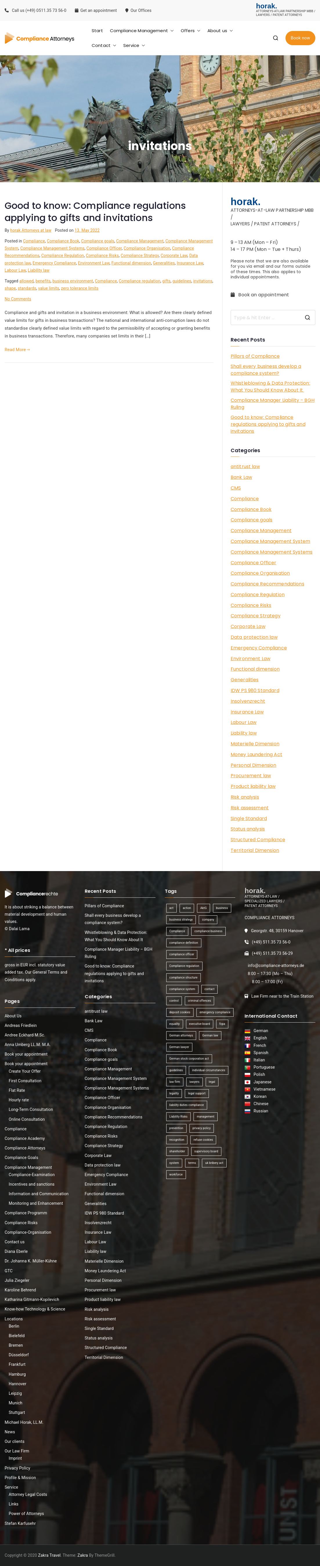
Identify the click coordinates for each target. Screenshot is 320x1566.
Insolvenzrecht (248, 701)
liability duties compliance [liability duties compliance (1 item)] (186, 1105)
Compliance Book (63, 241)
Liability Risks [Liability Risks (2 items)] (178, 1116)
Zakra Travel (49, 1555)
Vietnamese (264, 1089)
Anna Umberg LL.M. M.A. (27, 1044)
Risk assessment (250, 807)
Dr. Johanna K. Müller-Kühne (31, 1261)
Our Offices (139, 10)
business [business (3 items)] (222, 908)
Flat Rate (17, 1090)
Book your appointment (26, 1054)
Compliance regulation (139, 281)
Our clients (14, 1441)
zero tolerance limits (79, 288)
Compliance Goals (21, 1157)
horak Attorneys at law (30, 230)
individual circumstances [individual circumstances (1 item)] (208, 1070)
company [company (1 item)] (208, 919)
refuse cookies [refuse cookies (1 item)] (203, 1139)
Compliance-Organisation (28, 1232)
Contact (104, 45)
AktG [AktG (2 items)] (203, 908)
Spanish (260, 1052)
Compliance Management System (270, 541)
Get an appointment (96, 10)
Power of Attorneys (26, 1513)
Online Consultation (27, 1119)
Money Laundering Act (256, 754)
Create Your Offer (25, 1071)
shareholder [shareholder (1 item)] (177, 1151)
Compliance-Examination (32, 1174)
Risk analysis (245, 797)
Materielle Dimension (255, 743)
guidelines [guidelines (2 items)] (176, 1070)
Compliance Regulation (62, 255)
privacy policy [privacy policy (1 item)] (202, 1128)
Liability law (39, 270)
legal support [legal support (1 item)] (196, 1093)
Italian (258, 1060)
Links (14, 1504)
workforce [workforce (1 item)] (176, 1174)
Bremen (16, 1345)
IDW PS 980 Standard (255, 690)
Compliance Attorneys (25, 1148)
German (260, 1030)
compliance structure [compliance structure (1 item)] (183, 977)
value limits (48, 288)
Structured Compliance (258, 839)
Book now (300, 38)
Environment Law (94, 263)
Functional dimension (131, 263)
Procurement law (251, 775)
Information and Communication (38, 1193)
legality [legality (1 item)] (174, 1093)
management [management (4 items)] (205, 1116)
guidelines (181, 281)
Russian (259, 1111)
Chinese (260, 1103)
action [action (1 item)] (187, 908)
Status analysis (248, 829)
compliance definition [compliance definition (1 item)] (183, 942)
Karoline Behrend (20, 1290)
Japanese (262, 1082)
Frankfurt (17, 1364)
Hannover (17, 1383)
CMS (236, 488)
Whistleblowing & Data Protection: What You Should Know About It (270, 386)
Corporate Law (174, 255)
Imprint (15, 1458)
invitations (202, 281)
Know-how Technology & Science (35, 1309)
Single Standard (249, 818)
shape (10, 288)
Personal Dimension (253, 765)
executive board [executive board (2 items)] (199, 1023)
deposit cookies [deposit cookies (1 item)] (179, 1012)
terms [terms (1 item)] (192, 1163)
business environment (73, 281)
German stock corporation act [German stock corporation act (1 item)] (189, 1058)
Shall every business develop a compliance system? (266, 370)
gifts (166, 281)
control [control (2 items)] (174, 1000)
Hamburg (17, 1374)
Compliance (34, 241)
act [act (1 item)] (171, 908)
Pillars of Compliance (255, 356)
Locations (14, 1319)
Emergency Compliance (54, 263)
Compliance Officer (104, 248)
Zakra (82, 1555)
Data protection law (254, 637)
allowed (26, 281)
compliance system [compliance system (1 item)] (182, 989)
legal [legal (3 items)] (212, 1081)
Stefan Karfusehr (20, 1523)
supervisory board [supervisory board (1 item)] (206, 1151)
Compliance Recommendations (267, 584)
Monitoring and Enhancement (36, 1203)
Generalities (164, 263)
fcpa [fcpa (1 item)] (222, 1023)
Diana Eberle (16, 1251)
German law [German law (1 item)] (210, 1035)
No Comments (18, 299)
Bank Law (241, 477)
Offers (190, 30)
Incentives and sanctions (32, 1184)
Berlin (14, 1326)
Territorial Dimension (255, 850)
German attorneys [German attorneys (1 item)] (181, 1035)
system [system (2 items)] (174, 1163)
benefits (43, 281)
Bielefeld (17, 1335)
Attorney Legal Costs (28, 1494)
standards (27, 288)
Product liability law (253, 786)
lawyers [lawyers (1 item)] (194, 1081)
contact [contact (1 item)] (210, 989)
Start (97, 31)
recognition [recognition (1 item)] (177, 1139)
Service (134, 45)
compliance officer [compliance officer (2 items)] (181, 954)
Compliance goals (97, 241)
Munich (15, 1403)
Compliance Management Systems (52, 248)
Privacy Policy (17, 1468)
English (259, 1038)
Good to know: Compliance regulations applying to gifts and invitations (95, 211)
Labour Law (15, 270)
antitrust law (245, 466)
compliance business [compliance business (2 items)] (208, 931)
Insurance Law (190, 263)
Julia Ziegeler (17, 1280)
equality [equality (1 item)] (174, 1023)
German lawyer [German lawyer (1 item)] (179, 1047)
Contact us (15, 1242)
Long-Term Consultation (31, 1109)
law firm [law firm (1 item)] (174, 1081)
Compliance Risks (102, 255)
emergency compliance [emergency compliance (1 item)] (215, 1012)
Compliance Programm (26, 1213)
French (259, 1045)
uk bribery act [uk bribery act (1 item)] (214, 1163)
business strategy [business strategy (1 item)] (181, 919)
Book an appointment (260, 294)
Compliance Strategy (140, 255)
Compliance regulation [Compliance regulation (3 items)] (184, 966)
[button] (171, 30)
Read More (17, 349)
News (10, 1432)
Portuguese (263, 1067)
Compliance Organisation (147, 248)
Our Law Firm (17, 1451)
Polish (258, 1074)
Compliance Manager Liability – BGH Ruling (272, 403)
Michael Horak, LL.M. (24, 1422)
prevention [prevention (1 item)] (176, 1128)
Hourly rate (19, 1100)
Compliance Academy (25, 1138)
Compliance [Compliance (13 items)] (177, 931)
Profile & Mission (20, 1477)
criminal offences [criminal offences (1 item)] (199, 1000)
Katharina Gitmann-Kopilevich (32, 1299)
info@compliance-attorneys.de (276, 965)
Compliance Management (142, 30)
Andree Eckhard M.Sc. (25, 1035)
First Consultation (25, 1080)
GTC (8, 1271)
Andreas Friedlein (21, 1025)
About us (220, 30)
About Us (13, 1016)
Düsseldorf (19, 1355)
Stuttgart (17, 1412)
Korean (259, 1096)
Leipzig (15, 1393)
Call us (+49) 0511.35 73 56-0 (35, 10)
